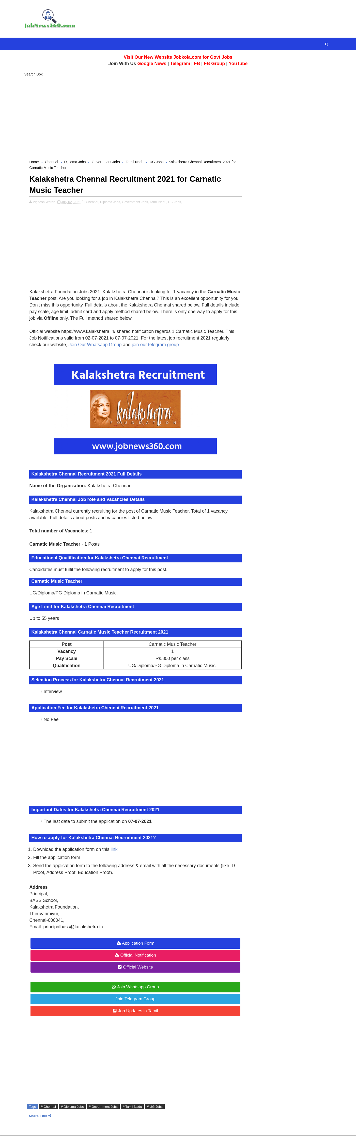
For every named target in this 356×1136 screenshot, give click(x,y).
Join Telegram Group (134, 999)
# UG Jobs (156, 1107)
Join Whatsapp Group (136, 987)
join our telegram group (156, 345)
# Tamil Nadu (133, 1107)
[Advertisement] (178, 116)
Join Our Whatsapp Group (96, 345)
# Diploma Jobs (73, 1107)
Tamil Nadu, (159, 202)
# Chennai (49, 1107)
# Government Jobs (104, 1107)
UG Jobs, (176, 202)
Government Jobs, (136, 202)
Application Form (136, 943)
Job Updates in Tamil (136, 1011)
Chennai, (93, 202)
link (115, 849)
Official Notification (136, 955)
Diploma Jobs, (111, 202)
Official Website (136, 967)
